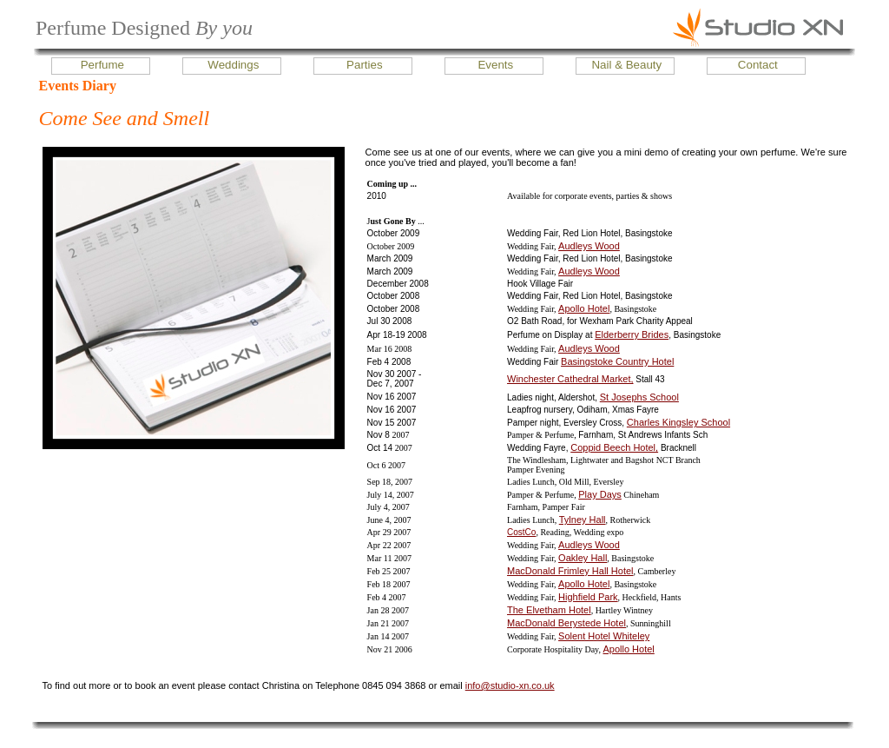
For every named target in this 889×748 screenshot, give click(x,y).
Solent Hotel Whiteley (603, 636)
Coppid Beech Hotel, (614, 447)
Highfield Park (587, 597)
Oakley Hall (582, 558)
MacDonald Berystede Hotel (566, 623)
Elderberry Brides (631, 334)
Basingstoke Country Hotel (617, 361)
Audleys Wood (589, 246)
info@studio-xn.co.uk (510, 685)
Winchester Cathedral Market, (570, 379)
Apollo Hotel (583, 308)
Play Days (600, 494)
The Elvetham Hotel (549, 610)
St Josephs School (639, 397)
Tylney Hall (582, 519)
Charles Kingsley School (678, 422)
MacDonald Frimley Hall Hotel (570, 571)
